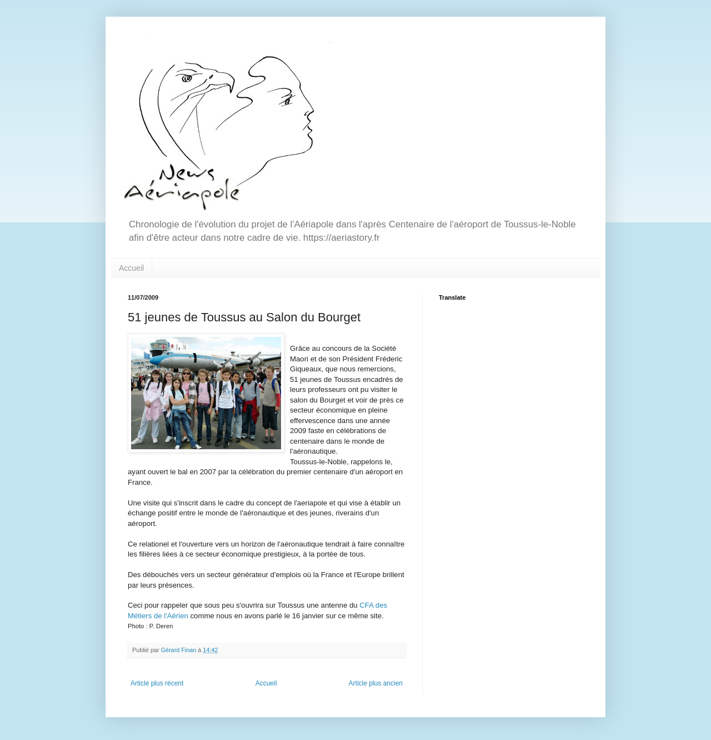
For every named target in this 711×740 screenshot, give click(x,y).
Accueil (131, 268)
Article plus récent (157, 683)
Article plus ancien (376, 683)
